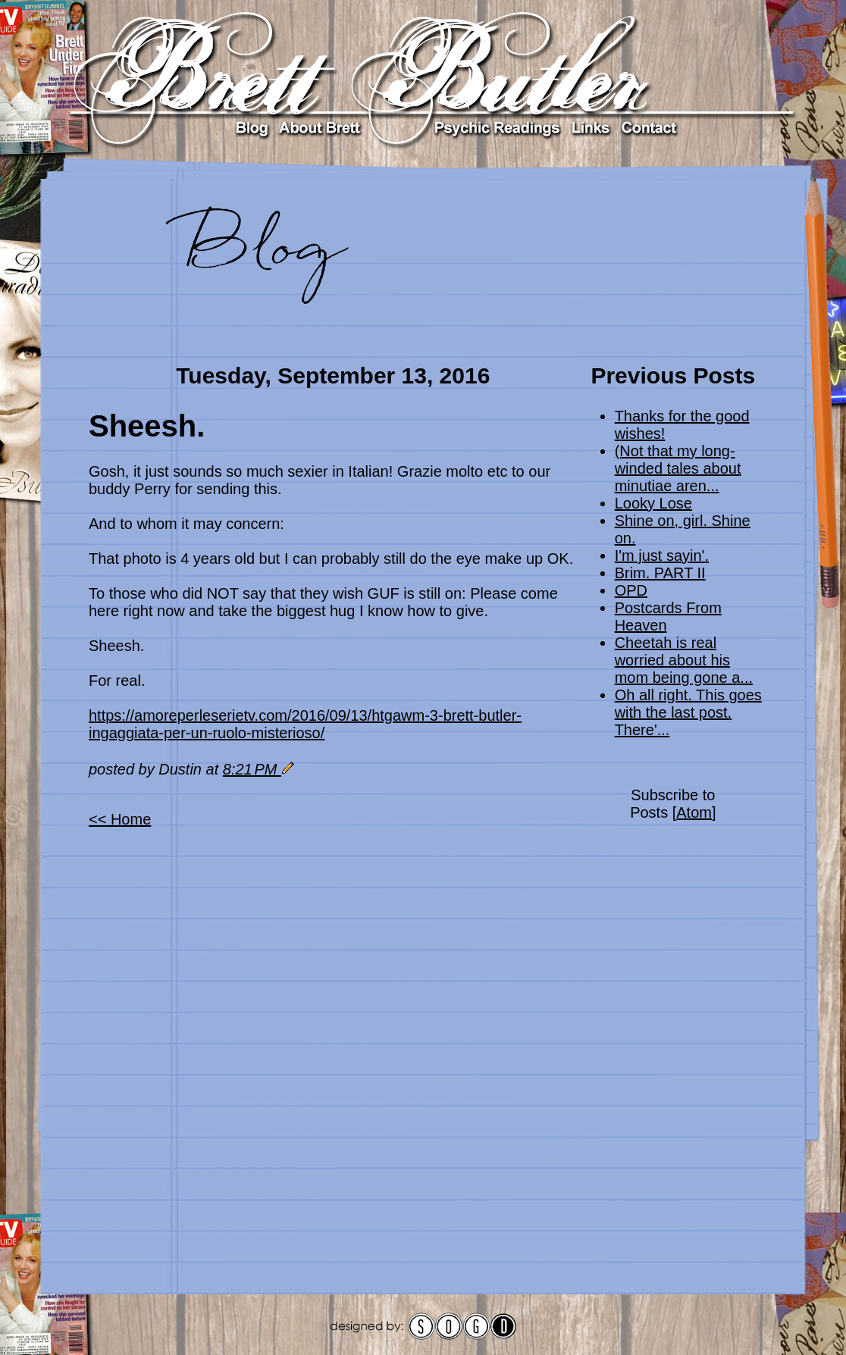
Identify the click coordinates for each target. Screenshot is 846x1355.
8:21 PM (252, 769)
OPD (631, 590)
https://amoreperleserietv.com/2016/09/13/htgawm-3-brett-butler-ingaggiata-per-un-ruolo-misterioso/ (305, 724)
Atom (694, 812)
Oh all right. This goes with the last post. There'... (688, 712)
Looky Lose (653, 503)
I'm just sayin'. (662, 555)
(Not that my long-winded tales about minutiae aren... (678, 468)
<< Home (120, 819)
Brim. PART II (660, 573)
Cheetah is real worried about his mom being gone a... (684, 660)
